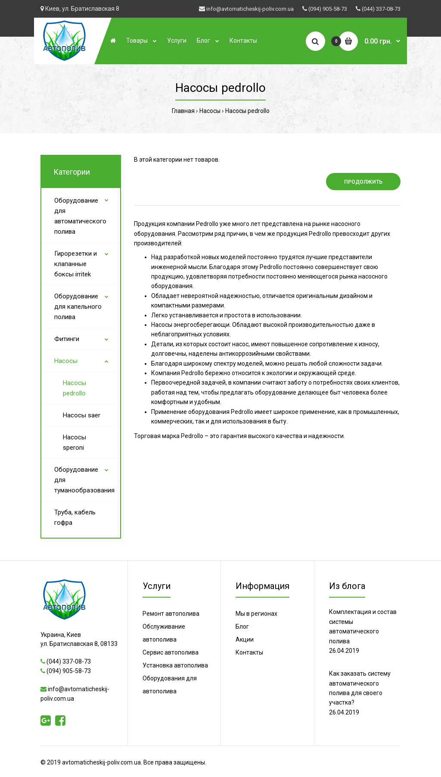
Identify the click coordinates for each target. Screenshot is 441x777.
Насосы (209, 110)
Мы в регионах (256, 613)
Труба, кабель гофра (75, 517)
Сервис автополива (171, 652)
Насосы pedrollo (247, 110)
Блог (242, 626)
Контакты (249, 652)
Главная (183, 110)
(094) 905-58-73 (327, 9)
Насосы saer (81, 415)
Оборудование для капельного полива (78, 306)
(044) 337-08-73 (381, 9)
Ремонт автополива (171, 613)
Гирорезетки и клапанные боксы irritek (75, 264)
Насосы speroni (74, 442)
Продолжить (363, 182)
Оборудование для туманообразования (84, 480)
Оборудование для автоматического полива (80, 216)
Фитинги (66, 339)
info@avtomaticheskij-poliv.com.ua (250, 9)
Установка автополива (175, 665)
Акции (245, 639)
